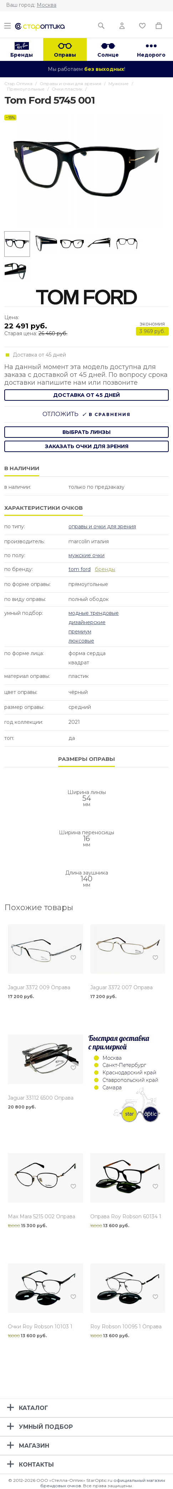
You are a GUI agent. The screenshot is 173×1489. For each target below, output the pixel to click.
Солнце (108, 55)
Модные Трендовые (93, 613)
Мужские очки (86, 555)
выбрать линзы (86, 432)
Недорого (151, 55)
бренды (105, 569)
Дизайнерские (87, 622)
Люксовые (81, 641)
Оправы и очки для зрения (102, 526)
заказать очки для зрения (86, 446)
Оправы (65, 55)
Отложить (60, 414)
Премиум (79, 631)
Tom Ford (79, 569)
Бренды (21, 55)
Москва (46, 5)
